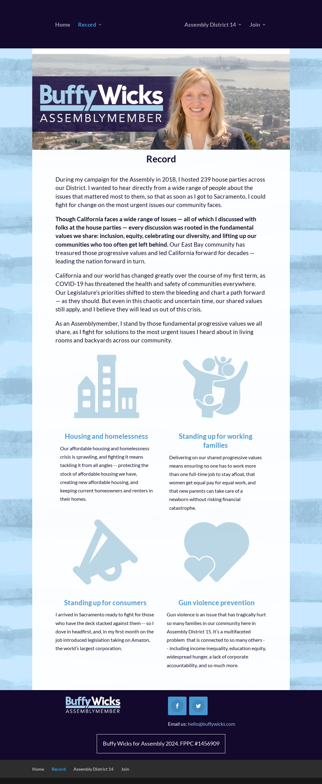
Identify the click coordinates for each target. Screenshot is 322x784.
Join (255, 25)
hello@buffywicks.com (211, 724)
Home (62, 25)
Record (87, 25)
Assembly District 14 (210, 25)
